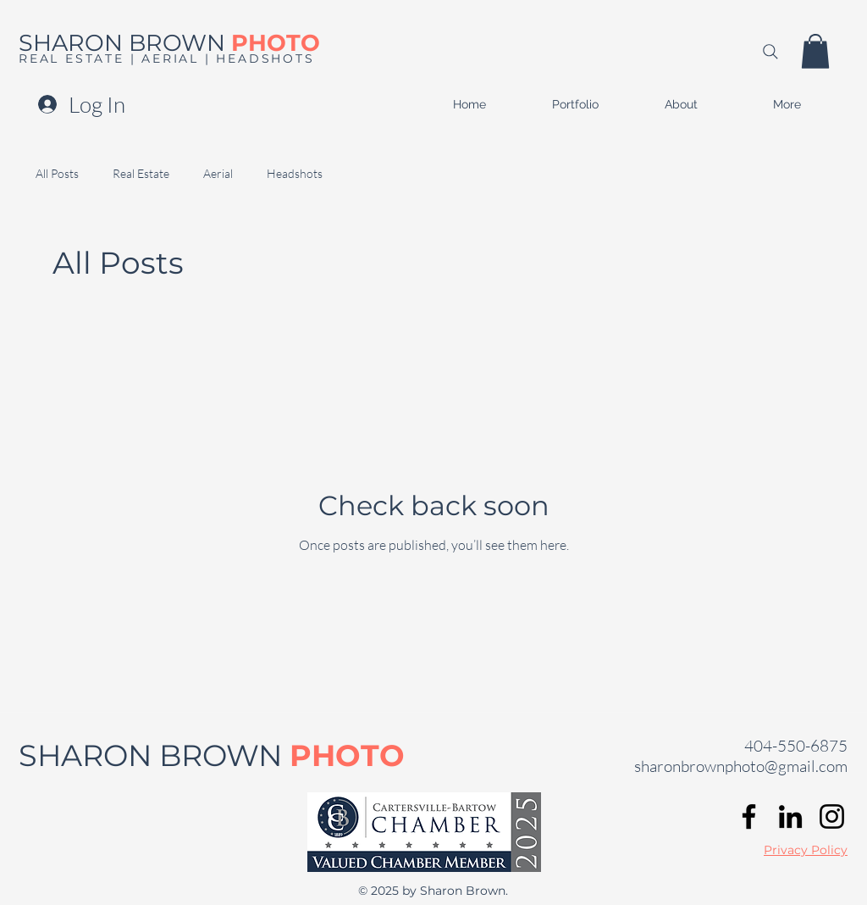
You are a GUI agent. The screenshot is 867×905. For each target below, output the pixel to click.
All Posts (57, 173)
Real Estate (141, 173)
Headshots (295, 173)
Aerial (218, 173)
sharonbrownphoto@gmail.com (741, 766)
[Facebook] (748, 816)
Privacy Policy (806, 850)
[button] (815, 51)
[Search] (770, 51)
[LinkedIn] (790, 816)
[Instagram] (831, 816)
